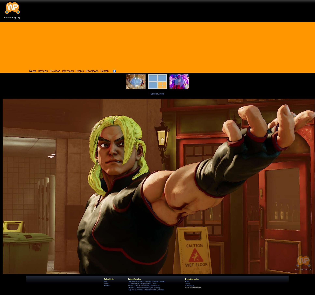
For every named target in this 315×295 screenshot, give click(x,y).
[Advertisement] (157, 44)
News (105, 281)
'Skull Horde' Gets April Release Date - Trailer (142, 283)
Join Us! (187, 283)
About (187, 281)
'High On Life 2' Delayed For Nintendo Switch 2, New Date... (146, 290)
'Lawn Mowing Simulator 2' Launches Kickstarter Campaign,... (147, 281)
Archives (106, 283)
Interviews (68, 71)
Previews (55, 71)
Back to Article (157, 94)
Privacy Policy (189, 285)
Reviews (43, 71)
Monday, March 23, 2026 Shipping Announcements (144, 285)
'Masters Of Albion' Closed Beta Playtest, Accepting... (144, 287)
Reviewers (107, 285)
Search (104, 71)
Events (80, 71)
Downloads (92, 71)
